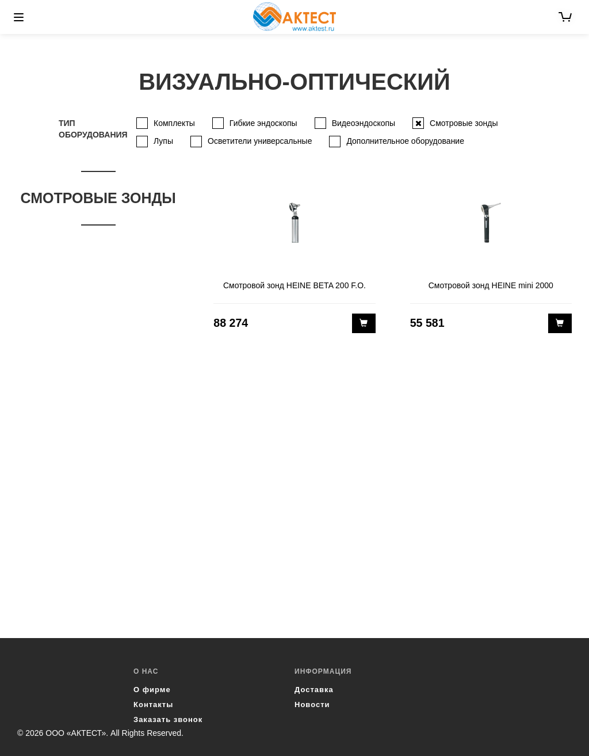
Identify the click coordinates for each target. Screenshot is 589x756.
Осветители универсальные (260, 141)
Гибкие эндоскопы (263, 123)
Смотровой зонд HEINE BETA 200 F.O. (294, 285)
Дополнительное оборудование (405, 141)
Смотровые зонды (464, 123)
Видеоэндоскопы (363, 123)
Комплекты (174, 123)
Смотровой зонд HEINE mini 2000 (491, 285)
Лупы (163, 141)
